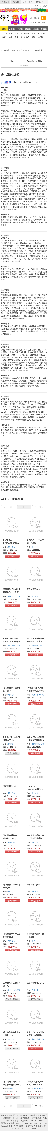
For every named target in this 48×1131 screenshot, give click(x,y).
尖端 (31, 50)
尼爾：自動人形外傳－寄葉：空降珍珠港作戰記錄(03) (35, 740)
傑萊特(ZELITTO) (14, 596)
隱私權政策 (25, 1118)
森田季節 (35, 842)
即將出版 (16, 33)
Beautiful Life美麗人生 (36, 61)
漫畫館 (36, 29)
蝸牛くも (11, 547)
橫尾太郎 (40, 744)
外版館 (20, 29)
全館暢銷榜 (4, 33)
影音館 (44, 29)
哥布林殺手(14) (9, 786)
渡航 (33, 645)
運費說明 (5, 2)
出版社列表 (22, 50)
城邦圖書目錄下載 (10, 1118)
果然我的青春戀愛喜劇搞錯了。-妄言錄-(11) (35, 641)
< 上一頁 (8, 507)
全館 (4, 29)
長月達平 (11, 645)
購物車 (42, 2)
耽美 (30, 22)
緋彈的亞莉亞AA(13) (35, 983)
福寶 (43, 22)
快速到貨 (15, 2)
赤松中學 (35, 990)
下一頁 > (39, 507)
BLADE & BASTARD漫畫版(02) (10, 543)
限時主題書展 (26, 33)
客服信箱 (14, 1120)
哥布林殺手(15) (33, 589)
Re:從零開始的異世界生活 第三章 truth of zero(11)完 (35, 1084)
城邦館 (12, 29)
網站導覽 (34, 1115)
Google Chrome (21, 1123)
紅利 (24, 2)
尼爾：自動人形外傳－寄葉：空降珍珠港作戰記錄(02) (35, 1035)
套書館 (28, 29)
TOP (34, 22)
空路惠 (34, 744)
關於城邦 (5, 1115)
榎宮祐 (11, 744)
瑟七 (39, 22)
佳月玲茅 (38, 645)
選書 (21, 33)
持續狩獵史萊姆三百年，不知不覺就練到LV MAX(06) (35, 838)
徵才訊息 (14, 1115)
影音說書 (34, 33)
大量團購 (43, 1115)
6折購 (30, 2)
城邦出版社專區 (41, 33)
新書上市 (10, 33)
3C (36, 57)
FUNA (10, 1089)
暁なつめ (11, 990)
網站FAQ (24, 1115)
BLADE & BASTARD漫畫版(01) (34, 789)
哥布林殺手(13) (33, 885)
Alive (12, 61)
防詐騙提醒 (36, 1118)
